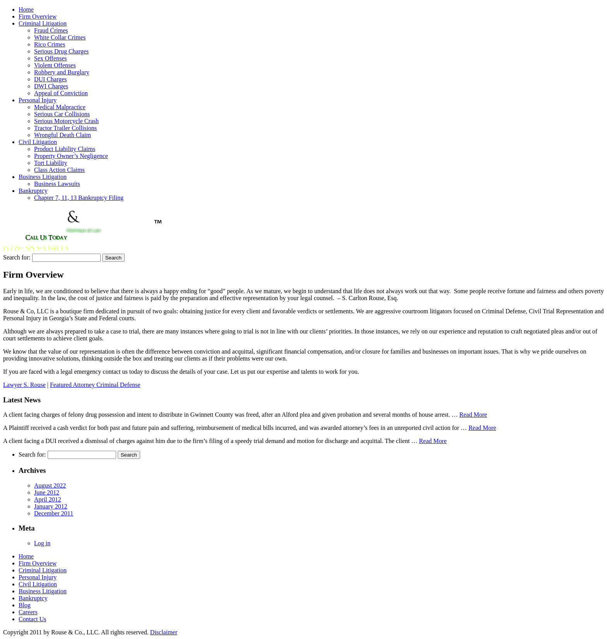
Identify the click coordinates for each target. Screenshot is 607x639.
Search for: (17, 257)
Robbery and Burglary (61, 72)
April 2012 (47, 499)
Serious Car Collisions (62, 114)
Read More (473, 414)
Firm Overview (38, 16)
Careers (28, 612)
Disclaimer (163, 632)
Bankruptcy (33, 190)
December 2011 (53, 513)
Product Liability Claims (64, 149)
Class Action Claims (59, 170)
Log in (42, 543)
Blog (25, 605)
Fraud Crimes (51, 30)
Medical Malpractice (60, 107)
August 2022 (50, 485)
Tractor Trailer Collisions (65, 128)
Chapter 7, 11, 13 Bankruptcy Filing (78, 197)
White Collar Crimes (60, 37)
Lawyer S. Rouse (24, 384)
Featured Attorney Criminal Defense (95, 384)
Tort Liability (50, 163)
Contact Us (32, 619)
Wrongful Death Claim (62, 135)
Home (26, 9)
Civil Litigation (38, 142)
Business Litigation (43, 176)
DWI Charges (51, 86)
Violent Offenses (55, 65)
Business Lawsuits (57, 183)
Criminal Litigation (43, 23)
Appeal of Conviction (61, 93)
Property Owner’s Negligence (71, 156)
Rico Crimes (49, 44)
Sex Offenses (50, 58)
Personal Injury (38, 100)
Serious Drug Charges (61, 51)
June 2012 (46, 492)
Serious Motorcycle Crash (66, 121)
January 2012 (50, 506)
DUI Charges (50, 79)
